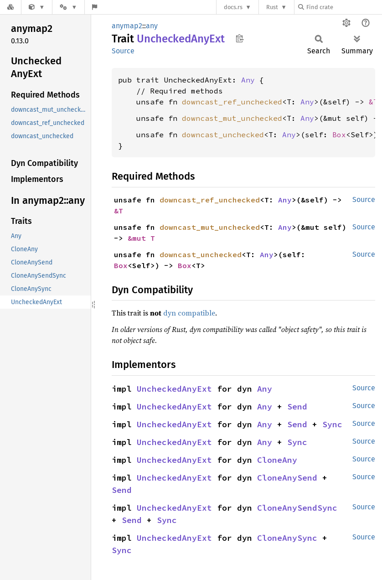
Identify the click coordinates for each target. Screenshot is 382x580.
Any (248, 79)
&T (373, 101)
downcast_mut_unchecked (232, 118)
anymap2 (127, 25)
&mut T (141, 238)
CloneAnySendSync (297, 507)
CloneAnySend (287, 477)
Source (123, 51)
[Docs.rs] (10, 7)
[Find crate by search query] (343, 7)
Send (297, 406)
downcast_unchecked (223, 134)
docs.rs (233, 7)
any (152, 25)
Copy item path (239, 38)
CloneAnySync (287, 538)
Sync (332, 424)
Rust (272, 7)
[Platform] (68, 7)
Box (339, 134)
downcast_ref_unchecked (232, 101)
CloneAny (277, 460)
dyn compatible (189, 313)
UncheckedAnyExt (174, 388)
